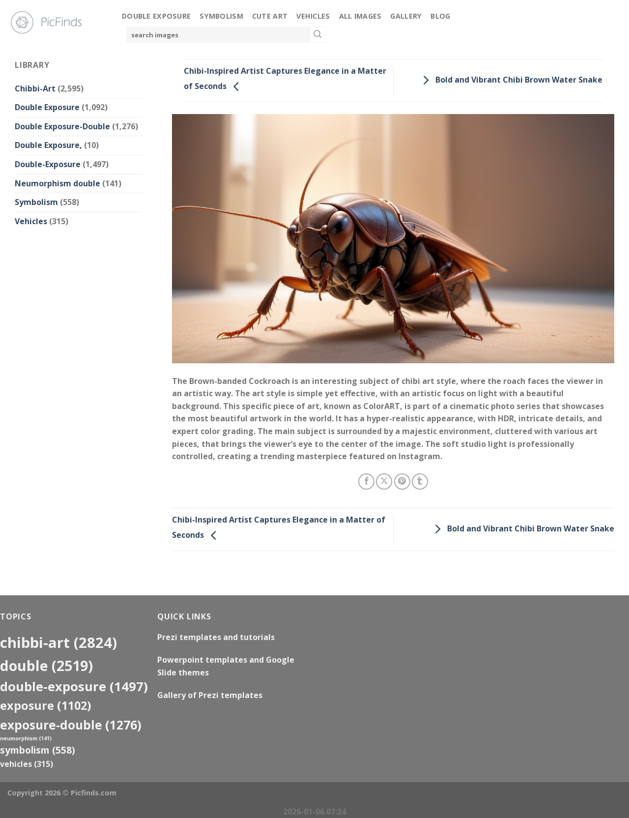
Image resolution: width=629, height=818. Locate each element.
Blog (440, 16)
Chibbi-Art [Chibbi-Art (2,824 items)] (58, 642)
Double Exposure (156, 16)
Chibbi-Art (35, 88)
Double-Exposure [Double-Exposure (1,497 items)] (74, 686)
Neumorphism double (57, 183)
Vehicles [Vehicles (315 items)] (26, 764)
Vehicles (313, 16)
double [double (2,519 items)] (46, 665)
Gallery (406, 16)
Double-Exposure (48, 164)
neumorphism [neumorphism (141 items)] (26, 738)
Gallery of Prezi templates (209, 695)
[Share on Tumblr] (420, 481)
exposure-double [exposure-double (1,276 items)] (71, 725)
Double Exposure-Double (62, 126)
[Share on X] (384, 481)
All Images (360, 16)
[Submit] (318, 35)
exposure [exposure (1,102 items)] (45, 705)
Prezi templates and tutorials (216, 637)
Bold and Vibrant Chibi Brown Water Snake (510, 79)
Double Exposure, (48, 145)
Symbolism (221, 16)
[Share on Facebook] (366, 481)
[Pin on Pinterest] (402, 481)
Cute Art (269, 16)
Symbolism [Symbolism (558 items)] (37, 750)
